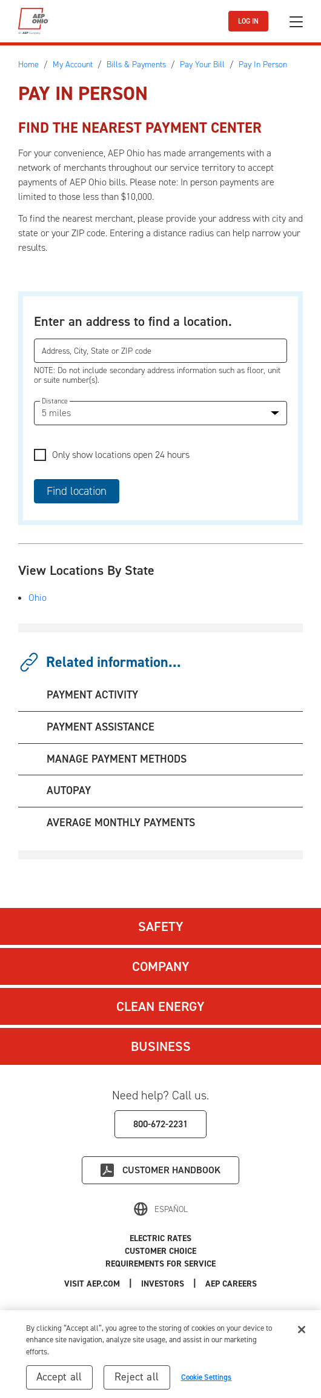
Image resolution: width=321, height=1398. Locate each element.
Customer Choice (160, 1251)
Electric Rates (160, 1238)
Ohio (37, 597)
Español (171, 1209)
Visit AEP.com (92, 1284)
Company (161, 966)
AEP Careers (231, 1284)
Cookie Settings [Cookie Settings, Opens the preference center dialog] (206, 1381)
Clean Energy (160, 1006)
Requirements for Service (160, 1264)
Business (161, 1046)
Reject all (136, 1381)
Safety (161, 926)
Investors (162, 1284)
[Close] (301, 1333)
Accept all (59, 1381)
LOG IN (248, 21)
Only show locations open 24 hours (121, 454)
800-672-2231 (160, 1124)
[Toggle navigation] (296, 21)
